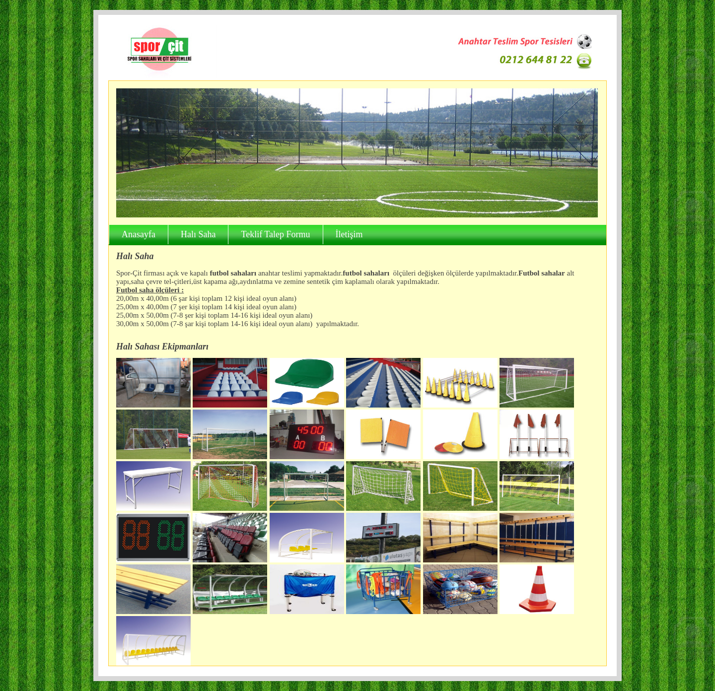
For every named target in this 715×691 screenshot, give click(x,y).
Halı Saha (198, 234)
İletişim (349, 234)
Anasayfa (138, 234)
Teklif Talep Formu (275, 234)
